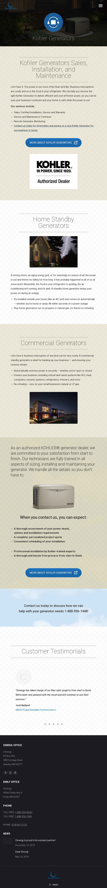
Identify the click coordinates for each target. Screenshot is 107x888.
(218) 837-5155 (19, 824)
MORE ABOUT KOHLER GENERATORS (53, 142)
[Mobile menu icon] (100, 6)
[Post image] (8, 841)
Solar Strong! (21, 851)
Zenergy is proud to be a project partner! (35, 840)
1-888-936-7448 (23, 816)
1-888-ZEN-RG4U (23, 812)
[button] (45, 724)
